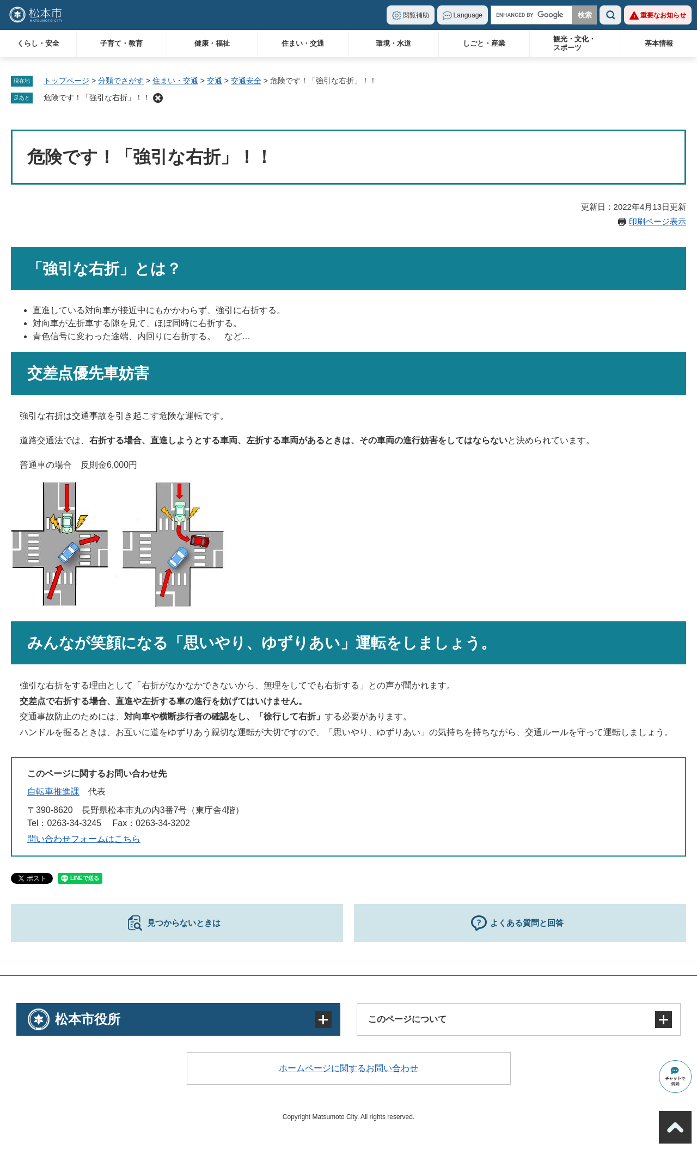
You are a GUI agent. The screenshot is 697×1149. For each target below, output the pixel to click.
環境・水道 (393, 43)
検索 (610, 15)
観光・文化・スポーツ (574, 43)
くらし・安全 (38, 43)
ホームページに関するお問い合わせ (348, 1068)
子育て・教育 (121, 43)
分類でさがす (121, 80)
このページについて (407, 1019)
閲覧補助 (416, 15)
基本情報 (659, 43)
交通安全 (246, 80)
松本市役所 (87, 1019)
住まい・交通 (303, 43)
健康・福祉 (212, 43)
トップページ (66, 80)
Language (468, 15)
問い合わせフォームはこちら (83, 839)
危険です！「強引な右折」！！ (97, 97)
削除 (158, 98)
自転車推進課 (53, 791)
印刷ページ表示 (657, 221)
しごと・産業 (484, 43)
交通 (214, 80)
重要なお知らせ (663, 15)
